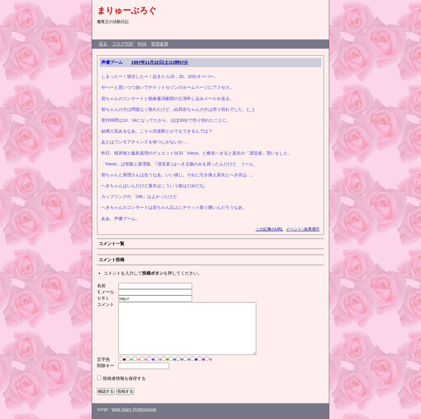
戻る (103, 43)
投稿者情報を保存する (124, 378)
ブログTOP (123, 43)
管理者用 (159, 43)
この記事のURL (269, 229)
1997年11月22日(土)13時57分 (159, 62)
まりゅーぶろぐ (127, 10)
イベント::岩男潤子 (303, 229)
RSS (142, 43)
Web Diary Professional (133, 409)
